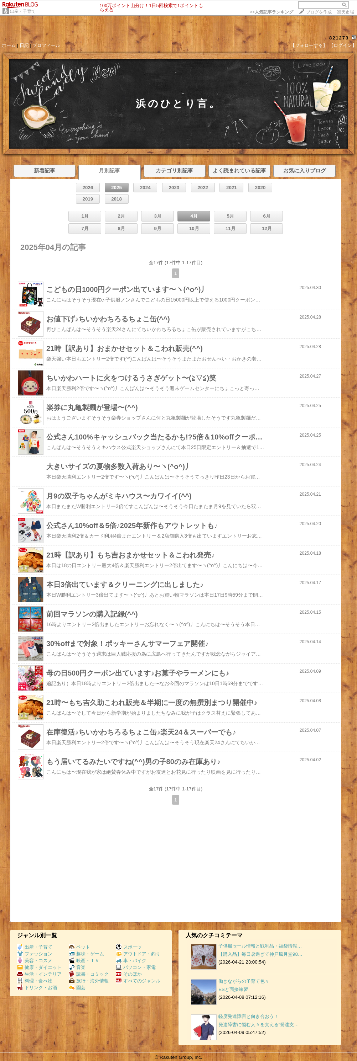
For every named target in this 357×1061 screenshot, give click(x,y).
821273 (339, 38)
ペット (79, 947)
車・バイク (131, 960)
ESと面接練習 (233, 989)
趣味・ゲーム (86, 953)
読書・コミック (89, 974)
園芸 (77, 987)
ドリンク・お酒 (37, 987)
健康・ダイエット (39, 967)
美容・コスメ (34, 960)
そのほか (129, 974)
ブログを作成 (319, 12)
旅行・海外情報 (89, 980)
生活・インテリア (39, 974)
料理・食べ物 (34, 980)
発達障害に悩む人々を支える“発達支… (258, 1024)
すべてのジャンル (138, 980)
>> (271, 12)
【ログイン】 (343, 45)
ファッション (34, 953)
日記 (24, 45)
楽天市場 (345, 12)
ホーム (9, 45)
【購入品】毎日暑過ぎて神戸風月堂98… (260, 954)
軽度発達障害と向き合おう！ (248, 1016)
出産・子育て (23, 11)
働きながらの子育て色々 (243, 981)
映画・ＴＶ (84, 960)
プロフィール (46, 45)
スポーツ (129, 947)
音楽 (77, 967)
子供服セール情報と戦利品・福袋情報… (260, 946)
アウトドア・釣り (138, 953)
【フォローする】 (308, 45)
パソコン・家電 (136, 967)
